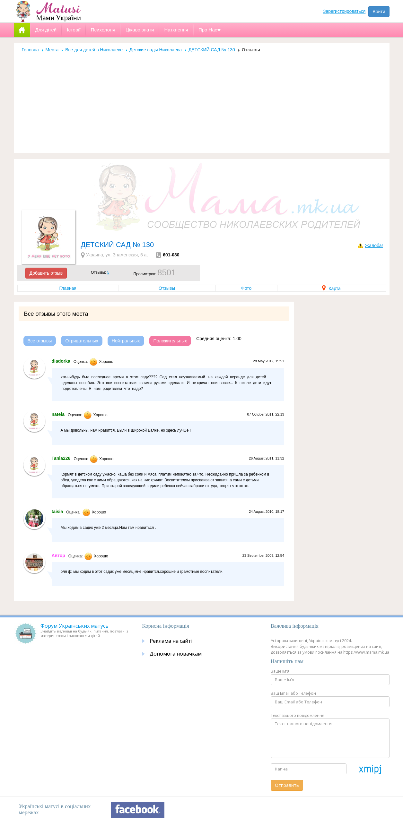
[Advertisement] (201, 101)
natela (58, 414)
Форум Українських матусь (74, 625)
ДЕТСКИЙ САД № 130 (211, 49)
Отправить (287, 785)
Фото (246, 288)
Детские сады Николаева (155, 49)
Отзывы (167, 288)
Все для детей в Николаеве (94, 49)
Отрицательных (81, 340)
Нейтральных (126, 340)
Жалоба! (374, 245)
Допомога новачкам (176, 654)
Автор (58, 555)
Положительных (170, 340)
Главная (67, 288)
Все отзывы (40, 340)
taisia (57, 511)
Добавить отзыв (46, 273)
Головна (30, 49)
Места (52, 49)
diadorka (61, 361)
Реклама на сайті (171, 641)
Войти (378, 11)
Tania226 (61, 458)
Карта (331, 288)
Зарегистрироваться (344, 11)
